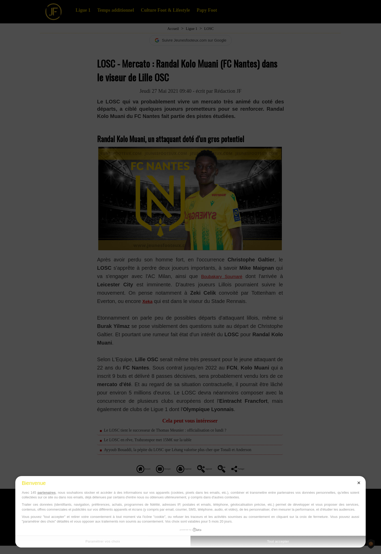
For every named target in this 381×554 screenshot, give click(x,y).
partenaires (46, 492)
